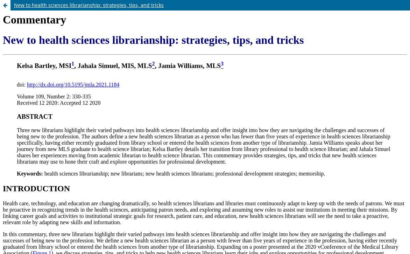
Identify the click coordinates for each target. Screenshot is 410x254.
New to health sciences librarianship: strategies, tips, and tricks (89, 5)
